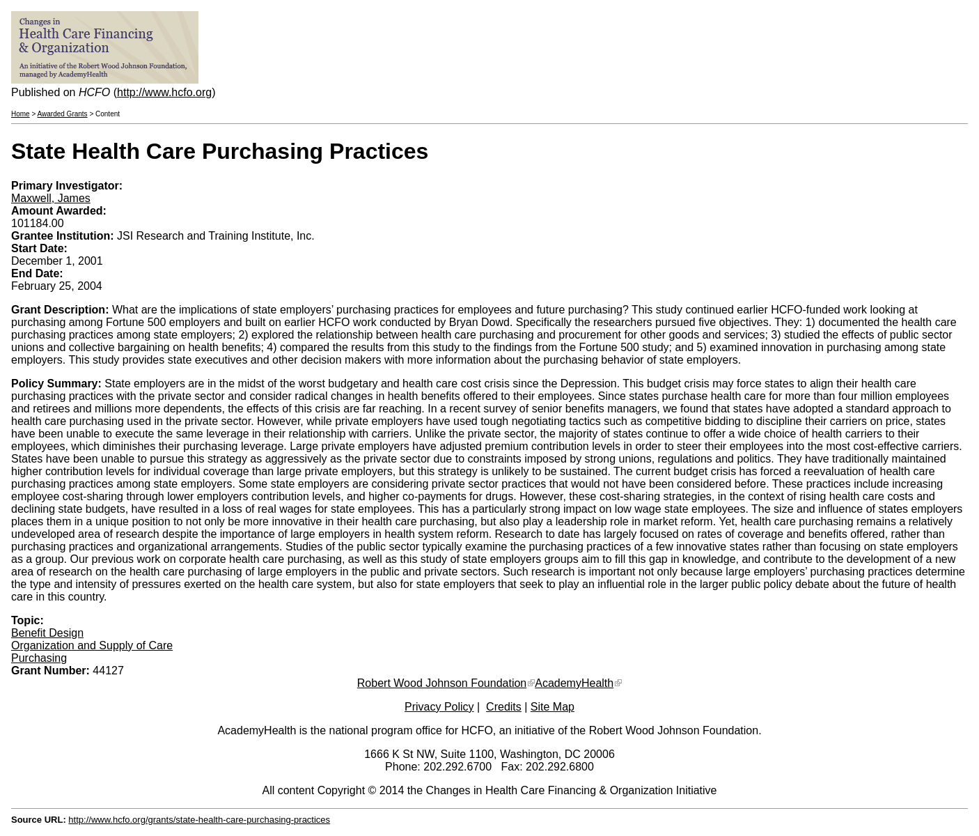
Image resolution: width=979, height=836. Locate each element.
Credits (504, 707)
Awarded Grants (63, 114)
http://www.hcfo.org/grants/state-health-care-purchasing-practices (199, 819)
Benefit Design (47, 633)
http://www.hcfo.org (164, 92)
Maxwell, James (51, 198)
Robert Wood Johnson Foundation (441, 683)
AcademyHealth (574, 683)
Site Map (552, 707)
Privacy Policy (439, 707)
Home (20, 114)
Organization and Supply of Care (92, 645)
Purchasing (39, 658)
